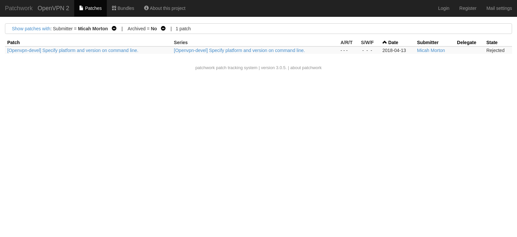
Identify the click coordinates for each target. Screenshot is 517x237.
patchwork (205, 67)
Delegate (466, 42)
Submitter (428, 42)
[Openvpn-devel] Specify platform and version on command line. (72, 50)
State (492, 42)
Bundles (123, 8)
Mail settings (499, 8)
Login (443, 8)
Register (467, 8)
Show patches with (31, 28)
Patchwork (19, 8)
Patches (90, 8)
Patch (13, 42)
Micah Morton (431, 50)
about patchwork (305, 67)
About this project (164, 8)
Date (393, 42)
